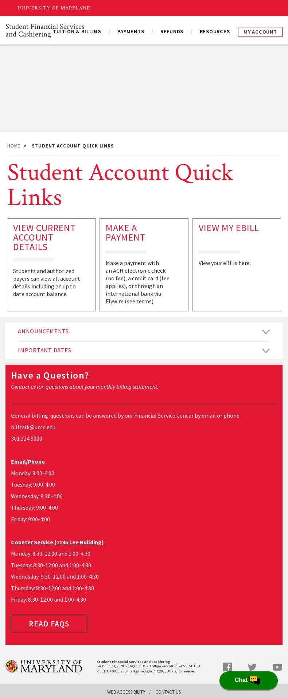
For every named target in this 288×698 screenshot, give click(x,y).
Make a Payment (125, 232)
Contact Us (168, 692)
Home (13, 146)
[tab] (144, 331)
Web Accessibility (126, 692)
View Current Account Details (44, 237)
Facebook (227, 667)
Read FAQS (49, 624)
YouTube (277, 667)
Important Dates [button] (44, 350)
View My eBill (229, 228)
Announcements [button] (43, 331)
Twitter (252, 667)
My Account (260, 31)
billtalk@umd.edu (33, 427)
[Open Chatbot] (248, 680)
